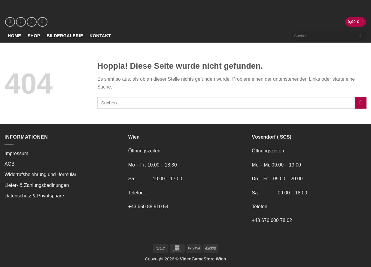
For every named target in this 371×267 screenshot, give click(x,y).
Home (14, 35)
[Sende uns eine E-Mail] (32, 22)
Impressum (16, 153)
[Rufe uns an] (42, 22)
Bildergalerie (65, 35)
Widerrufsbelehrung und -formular (40, 174)
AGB (10, 163)
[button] (355, 22)
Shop (34, 35)
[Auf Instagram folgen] (21, 22)
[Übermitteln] (360, 36)
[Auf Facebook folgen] (10, 22)
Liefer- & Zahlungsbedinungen (37, 185)
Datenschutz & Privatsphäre (34, 195)
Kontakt (100, 35)
